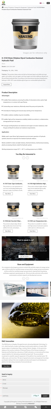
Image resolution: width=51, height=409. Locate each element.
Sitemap (18, 403)
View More (8, 193)
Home (6, 7)
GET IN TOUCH (25, 256)
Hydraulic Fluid (32, 7)
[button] (23, 157)
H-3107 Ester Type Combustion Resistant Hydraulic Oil (13, 184)
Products (11, 7)
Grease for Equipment (21, 7)
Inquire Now (6, 84)
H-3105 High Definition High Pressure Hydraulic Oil (37, 184)
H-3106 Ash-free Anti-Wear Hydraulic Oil (12, 221)
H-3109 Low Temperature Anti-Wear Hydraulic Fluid (38, 221)
